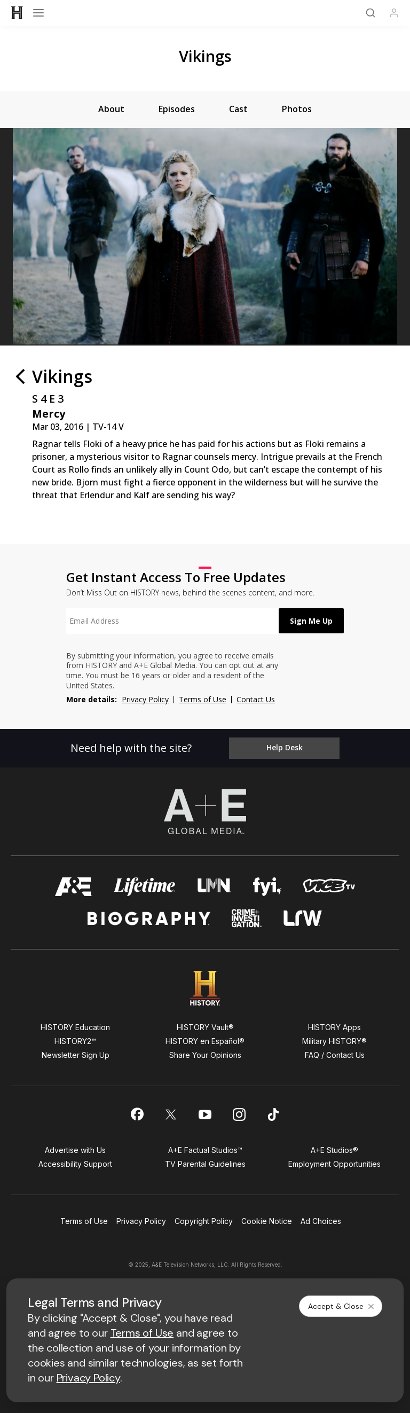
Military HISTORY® (334, 1041)
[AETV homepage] (73, 887)
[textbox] (170, 621)
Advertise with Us (75, 1150)
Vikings (205, 55)
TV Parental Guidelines (205, 1164)
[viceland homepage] (328, 887)
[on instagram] (239, 1114)
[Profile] (394, 12)
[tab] (111, 109)
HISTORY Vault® (205, 1027)
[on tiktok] (273, 1114)
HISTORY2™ (75, 1041)
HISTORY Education (75, 1027)
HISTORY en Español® (205, 1041)
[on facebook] (136, 1114)
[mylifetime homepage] (145, 887)
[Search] (370, 12)
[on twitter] (170, 1114)
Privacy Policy (145, 699)
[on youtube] (205, 1114)
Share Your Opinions (205, 1055)
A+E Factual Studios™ (205, 1150)
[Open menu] (38, 12)
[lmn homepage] (214, 887)
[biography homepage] (149, 918)
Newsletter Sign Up (75, 1055)
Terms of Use (202, 699)
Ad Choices (321, 1221)
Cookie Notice (266, 1221)
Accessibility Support (75, 1164)
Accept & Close (341, 1306)
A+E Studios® (334, 1150)
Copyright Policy (204, 1221)
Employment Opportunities (334, 1164)
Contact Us (255, 699)
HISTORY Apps (334, 1027)
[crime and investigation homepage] (247, 918)
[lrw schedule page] (302, 918)
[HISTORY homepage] (205, 988)
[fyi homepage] (267, 887)
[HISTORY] (17, 12)
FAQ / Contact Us (335, 1055)
